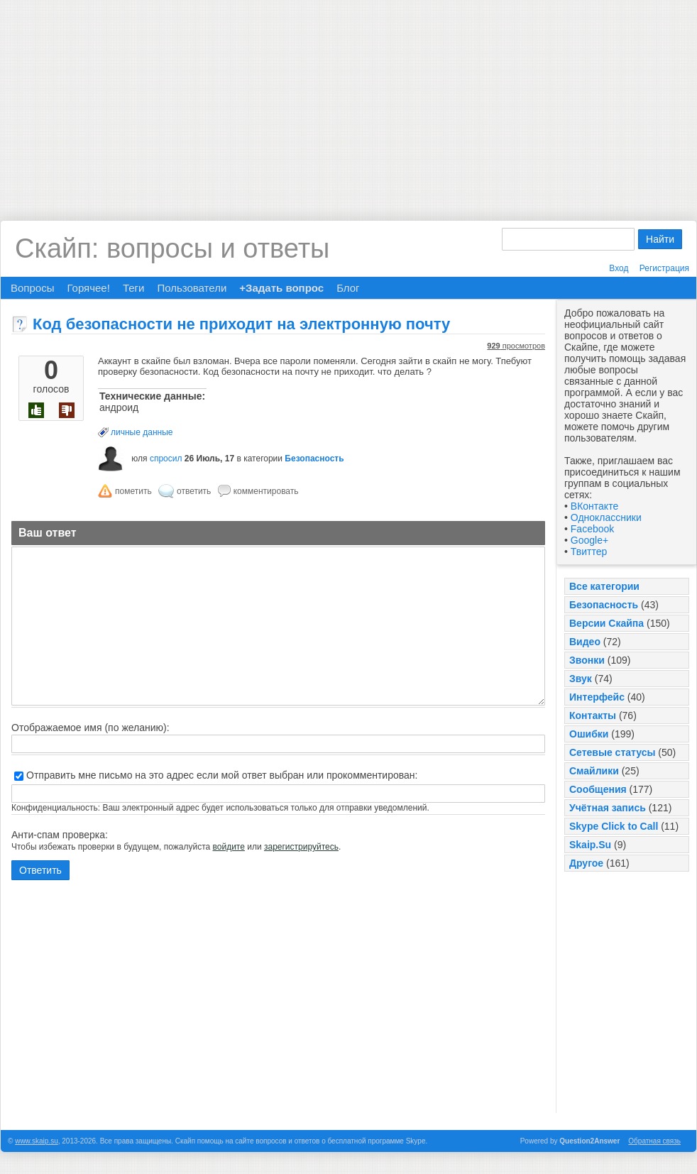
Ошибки (588, 734)
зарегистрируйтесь (301, 847)
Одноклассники (606, 517)
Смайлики (594, 771)
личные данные (141, 432)
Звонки (587, 660)
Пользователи (191, 288)
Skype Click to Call (613, 826)
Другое (586, 863)
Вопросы (32, 288)
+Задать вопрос (281, 288)
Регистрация (664, 268)
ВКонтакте (594, 506)
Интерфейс (597, 697)
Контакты (592, 715)
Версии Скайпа (606, 623)
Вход (618, 268)
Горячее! (88, 288)
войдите (229, 847)
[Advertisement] (348, 99)
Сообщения (598, 789)
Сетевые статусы (612, 752)
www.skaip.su (36, 1141)
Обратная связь (654, 1141)
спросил (166, 458)
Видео (584, 641)
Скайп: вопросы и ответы (172, 248)
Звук (580, 678)
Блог (347, 288)
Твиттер (589, 551)
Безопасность (603, 604)
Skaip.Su (590, 844)
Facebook (592, 528)
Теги (134, 288)
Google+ (589, 540)
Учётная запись (607, 807)
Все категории (604, 586)
